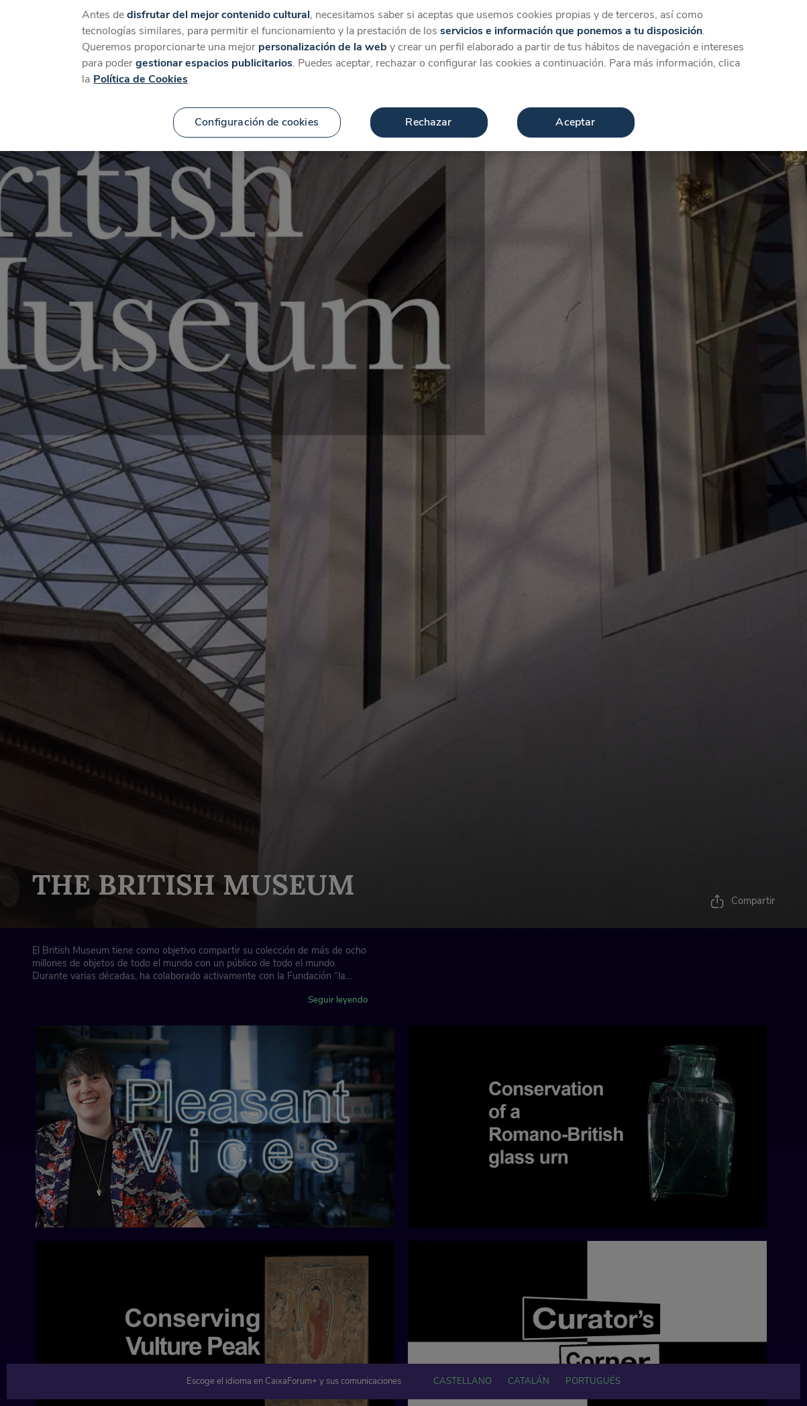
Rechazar (428, 111)
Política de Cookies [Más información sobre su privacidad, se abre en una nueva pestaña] (140, 68)
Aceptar (575, 111)
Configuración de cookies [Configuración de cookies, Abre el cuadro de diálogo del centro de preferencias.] (257, 111)
